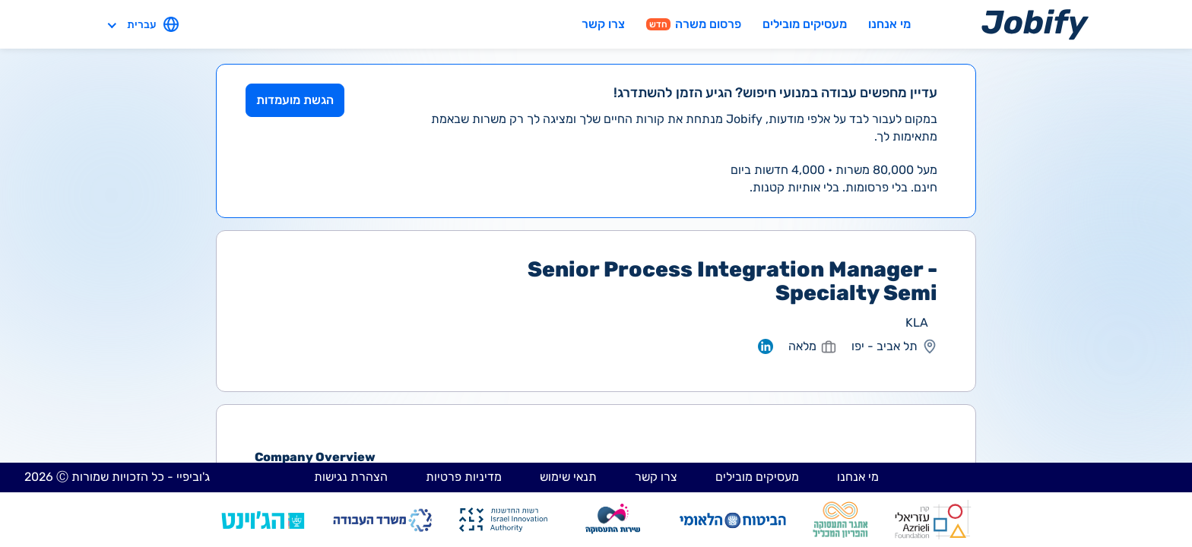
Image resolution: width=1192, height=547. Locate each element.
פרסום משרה (693, 24)
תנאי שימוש (568, 477)
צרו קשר (603, 24)
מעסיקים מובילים (804, 24)
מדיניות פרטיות (464, 477)
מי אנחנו (889, 24)
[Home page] (1035, 23)
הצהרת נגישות (351, 477)
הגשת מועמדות (295, 100)
